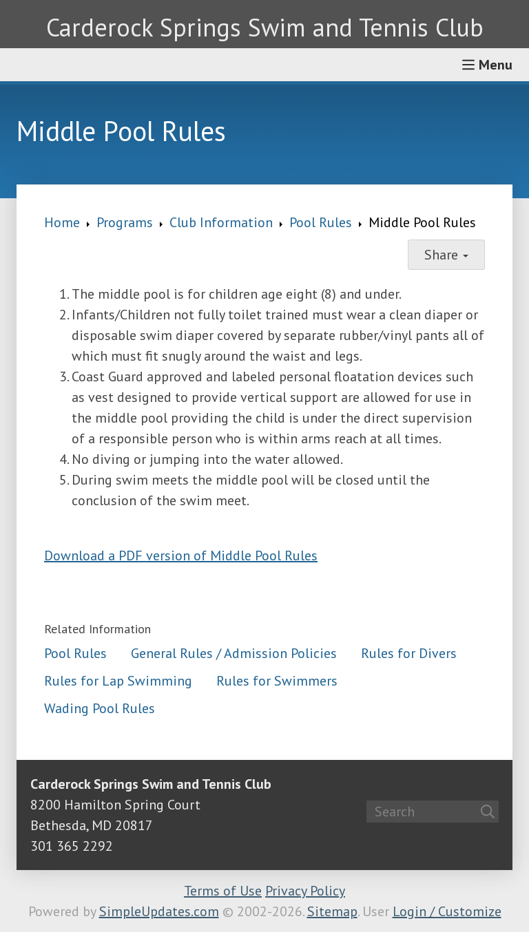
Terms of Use (223, 891)
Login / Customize (447, 911)
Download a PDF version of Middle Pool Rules (181, 555)
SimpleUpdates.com (159, 911)
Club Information (221, 222)
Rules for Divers (409, 653)
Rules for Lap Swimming (118, 681)
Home (62, 222)
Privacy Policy (305, 891)
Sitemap (332, 911)
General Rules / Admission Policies (234, 653)
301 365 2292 (71, 846)
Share (446, 255)
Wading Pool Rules (99, 708)
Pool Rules (320, 222)
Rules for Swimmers (277, 681)
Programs (124, 222)
